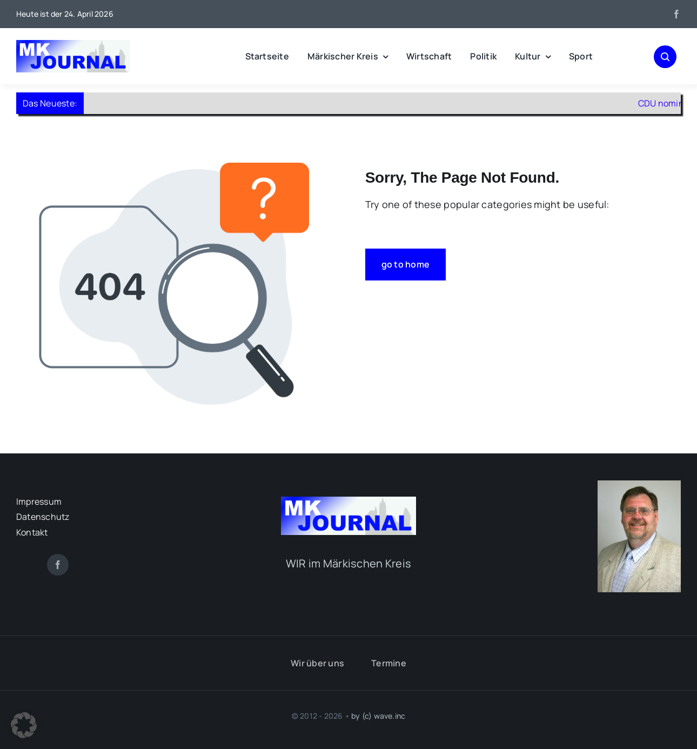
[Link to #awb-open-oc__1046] (665, 56)
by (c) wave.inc (378, 716)
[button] (24, 725)
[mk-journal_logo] (73, 44)
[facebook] (676, 14)
